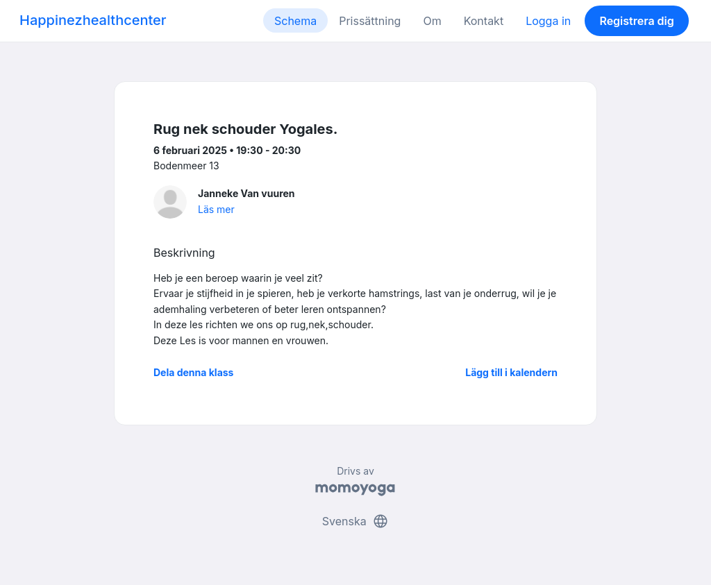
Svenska (355, 521)
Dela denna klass (193, 372)
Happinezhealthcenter (93, 20)
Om (432, 21)
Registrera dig (636, 21)
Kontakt (483, 21)
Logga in (548, 21)
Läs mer (216, 209)
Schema (295, 21)
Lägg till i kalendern (511, 372)
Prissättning (370, 21)
